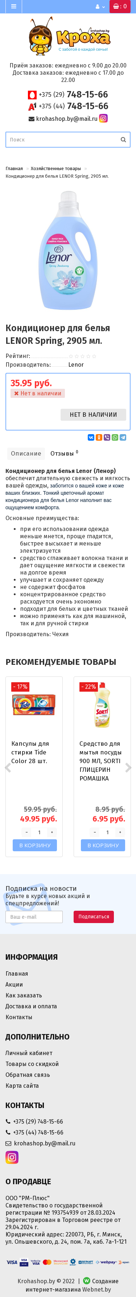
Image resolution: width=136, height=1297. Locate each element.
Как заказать (23, 995)
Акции (14, 984)
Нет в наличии (93, 415)
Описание (26, 453)
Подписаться (93, 917)
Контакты (18, 1017)
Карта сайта (22, 1085)
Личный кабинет (28, 1053)
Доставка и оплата (31, 1006)
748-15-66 (73, 94)
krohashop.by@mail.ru (67, 118)
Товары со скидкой (32, 1064)
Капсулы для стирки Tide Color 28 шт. (30, 752)
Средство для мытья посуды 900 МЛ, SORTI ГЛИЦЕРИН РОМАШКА (100, 761)
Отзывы (64, 453)
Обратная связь (27, 1074)
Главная (14, 168)
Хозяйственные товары (56, 168)
